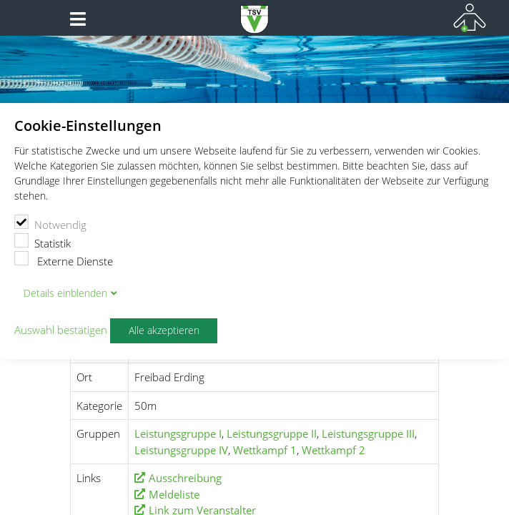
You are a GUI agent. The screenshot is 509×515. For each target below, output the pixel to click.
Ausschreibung (185, 478)
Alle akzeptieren (164, 330)
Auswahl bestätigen (60, 330)
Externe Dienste (63, 259)
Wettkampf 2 (333, 450)
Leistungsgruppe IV (181, 450)
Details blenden (65, 293)
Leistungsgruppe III (368, 433)
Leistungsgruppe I (178, 433)
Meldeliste (174, 494)
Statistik (42, 241)
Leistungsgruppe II (272, 433)
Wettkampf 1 (265, 450)
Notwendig (50, 223)
